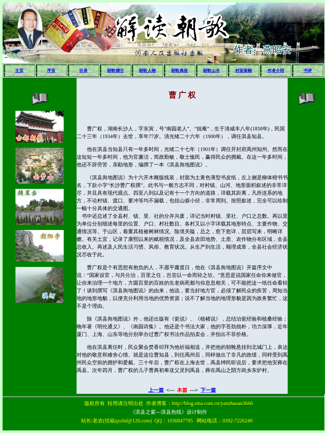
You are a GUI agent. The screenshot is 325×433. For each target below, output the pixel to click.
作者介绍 (275, 70)
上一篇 (156, 390)
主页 (19, 70)
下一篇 (208, 390)
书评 (307, 70)
